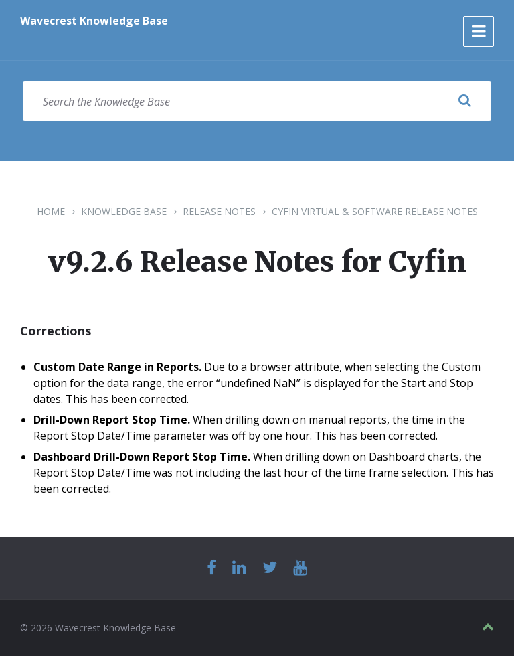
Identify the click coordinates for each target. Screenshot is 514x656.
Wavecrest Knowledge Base (94, 20)
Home (51, 211)
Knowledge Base (124, 211)
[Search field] (257, 101)
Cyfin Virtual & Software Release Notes (375, 211)
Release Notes (219, 211)
